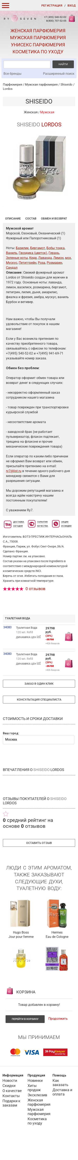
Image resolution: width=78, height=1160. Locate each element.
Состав (30, 238)
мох (68, 278)
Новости (9, 1100)
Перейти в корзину (25, 1039)
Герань (54, 273)
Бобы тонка (56, 268)
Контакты (11, 1116)
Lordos (8, 89)
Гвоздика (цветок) (33, 273)
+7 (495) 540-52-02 (55, 17)
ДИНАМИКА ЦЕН (28, 657)
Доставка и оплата (62, 1112)
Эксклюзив (37, 1115)
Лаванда (45, 278)
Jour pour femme (21, 957)
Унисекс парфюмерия (38, 44)
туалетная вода (17, 638)
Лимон (58, 278)
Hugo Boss (21, 952)
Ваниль (11, 273)
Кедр (33, 278)
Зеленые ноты (17, 278)
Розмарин (54, 283)
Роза (41, 283)
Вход (72, 5)
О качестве (12, 1111)
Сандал (11, 288)
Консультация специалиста (39, 719)
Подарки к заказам (11, 1123)
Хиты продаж (34, 1107)
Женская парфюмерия (37, 30)
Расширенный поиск (59, 74)
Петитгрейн (27, 283)
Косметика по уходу (38, 51)
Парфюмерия (12, 84)
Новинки (35, 1100)
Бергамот (37, 268)
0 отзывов (35, 608)
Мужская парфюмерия (38, 37)
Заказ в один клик (39, 703)
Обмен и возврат (54, 238)
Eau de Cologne (57, 957)
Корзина (71, 20)
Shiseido (66, 84)
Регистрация (51, 5)
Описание (13, 238)
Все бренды (12, 74)
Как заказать (60, 1102)
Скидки (8, 1105)
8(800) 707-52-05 (56, 20)
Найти (63, 64)
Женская (31, 112)
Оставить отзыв (39, 863)
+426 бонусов (52, 663)
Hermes (57, 952)
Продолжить (58, 1039)
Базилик (22, 268)
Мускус (11, 283)
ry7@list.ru (13, 491)
